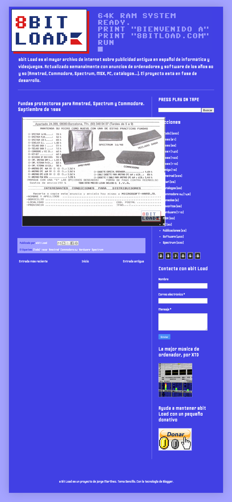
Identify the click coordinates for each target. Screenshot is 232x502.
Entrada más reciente (33, 261)
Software (169, 236)
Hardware (84, 249)
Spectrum (97, 249)
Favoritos (169, 206)
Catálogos (169, 188)
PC (164, 224)
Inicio (85, 261)
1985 (166, 139)
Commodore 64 (69, 249)
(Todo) (36, 249)
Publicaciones (171, 230)
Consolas (168, 200)
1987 (166, 151)
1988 (166, 158)
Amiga (167, 170)
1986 (44, 249)
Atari (166, 182)
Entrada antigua (133, 261)
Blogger (168, 481)
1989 (166, 164)
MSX (166, 218)
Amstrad (54, 249)
